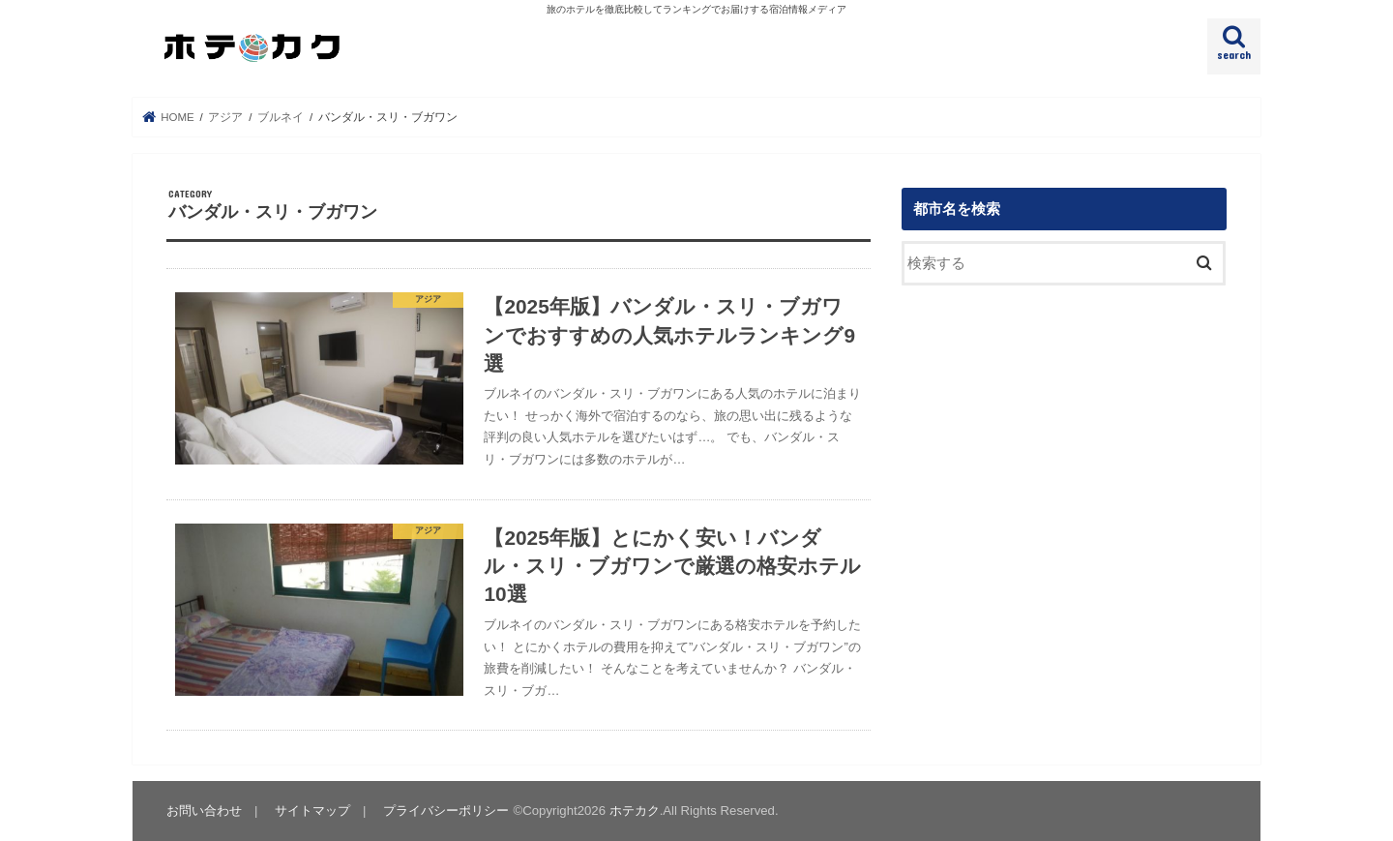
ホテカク (634, 810)
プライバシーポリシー (446, 810)
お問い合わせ (204, 810)
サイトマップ (312, 810)
